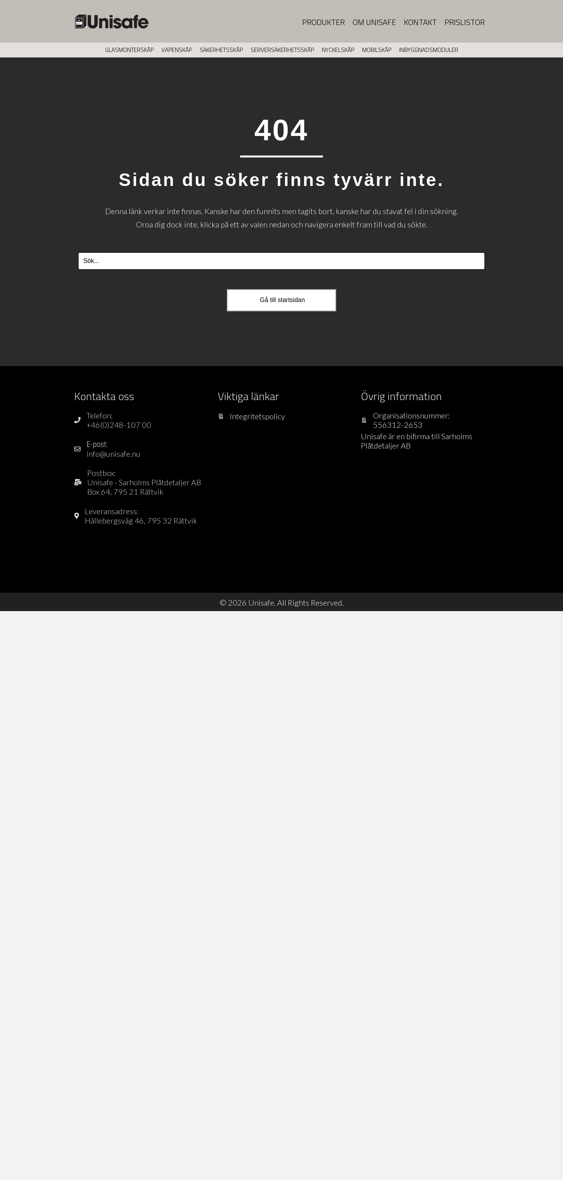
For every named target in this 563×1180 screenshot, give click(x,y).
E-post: (97, 444)
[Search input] (281, 261)
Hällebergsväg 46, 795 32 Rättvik (141, 520)
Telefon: (99, 415)
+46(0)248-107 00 (118, 424)
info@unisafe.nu (113, 453)
